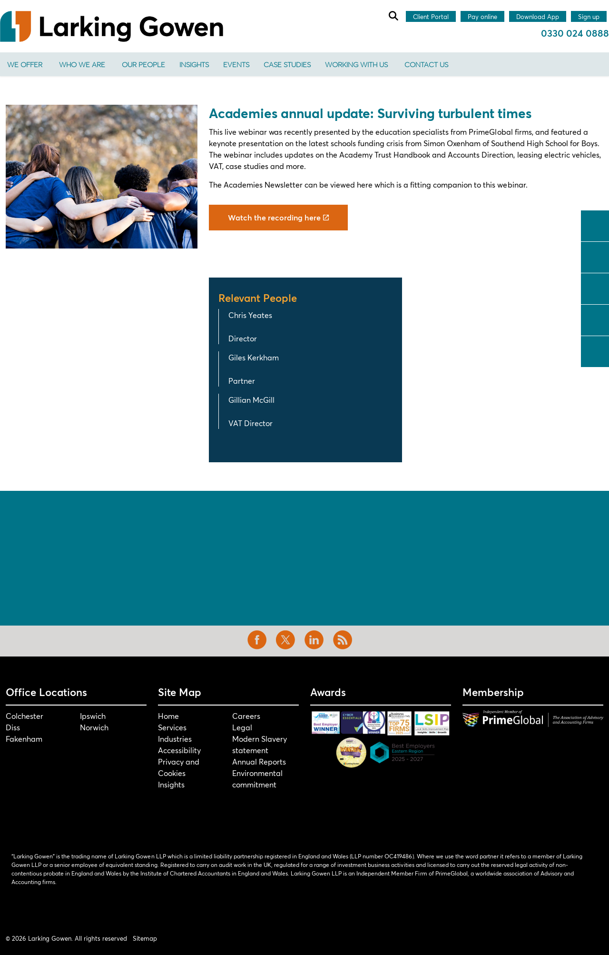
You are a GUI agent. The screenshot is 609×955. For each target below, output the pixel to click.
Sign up (588, 17)
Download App (537, 17)
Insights (194, 64)
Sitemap (145, 938)
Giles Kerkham (253, 357)
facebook (595, 224)
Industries (175, 739)
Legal (242, 727)
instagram (595, 318)
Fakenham (24, 739)
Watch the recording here (278, 217)
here (365, 184)
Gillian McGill (251, 400)
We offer (24, 64)
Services (172, 727)
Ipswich (93, 716)
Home (168, 716)
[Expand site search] (393, 15)
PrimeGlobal (490, 132)
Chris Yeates (250, 315)
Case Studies (287, 64)
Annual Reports (259, 761)
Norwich (94, 727)
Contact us (426, 64)
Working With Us (356, 64)
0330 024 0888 (575, 33)
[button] (101, 177)
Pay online (482, 17)
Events (236, 64)
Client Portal (431, 17)
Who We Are (82, 64)
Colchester (24, 716)
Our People (143, 64)
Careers (246, 716)
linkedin (595, 287)
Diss (13, 727)
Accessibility (179, 750)
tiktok (595, 350)
